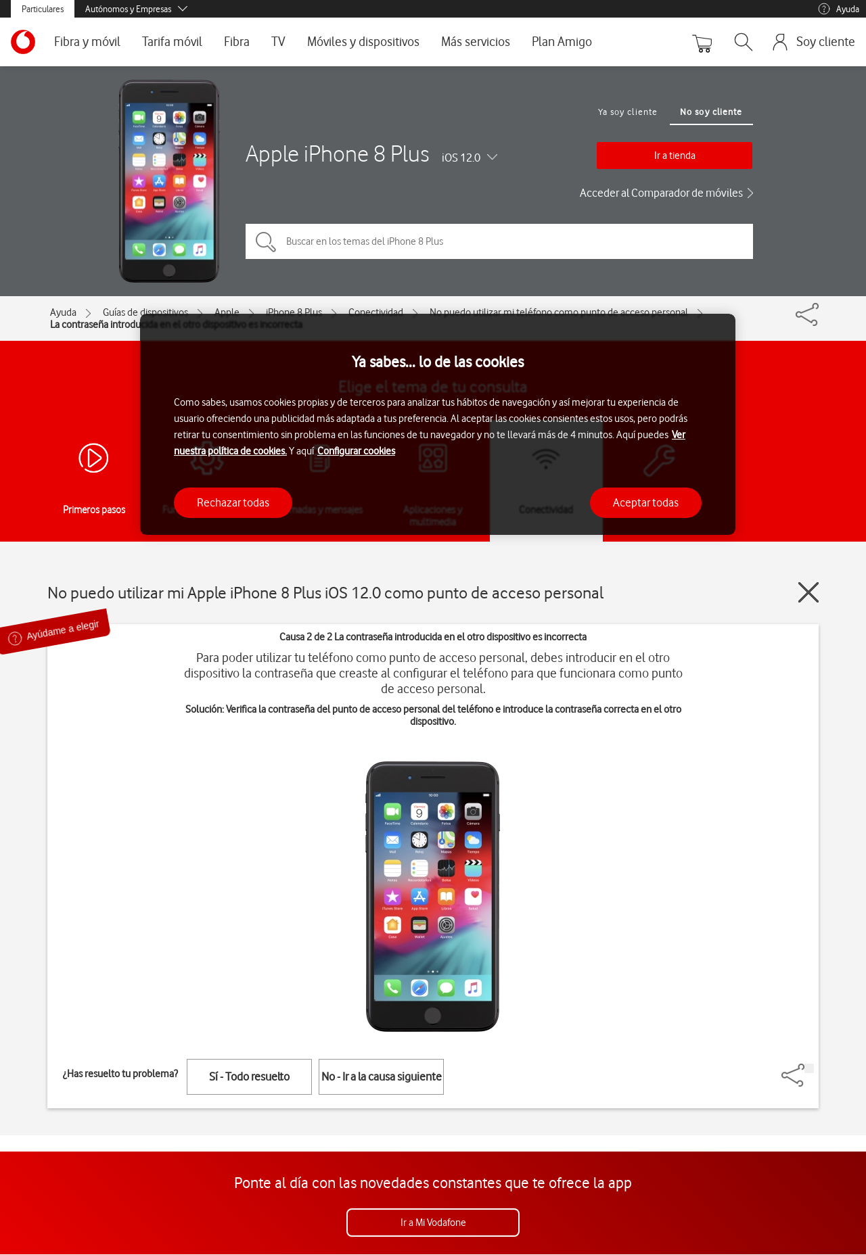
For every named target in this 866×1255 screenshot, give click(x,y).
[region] (437, 424)
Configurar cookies (356, 451)
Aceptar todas (646, 502)
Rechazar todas (233, 502)
